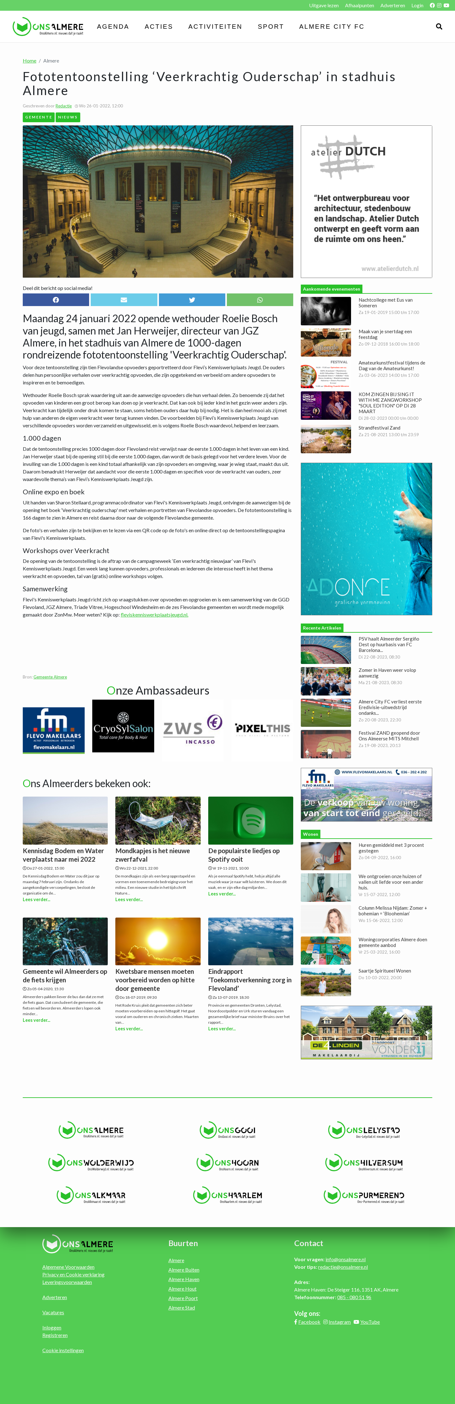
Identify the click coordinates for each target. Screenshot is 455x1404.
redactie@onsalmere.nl (343, 1267)
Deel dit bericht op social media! (58, 288)
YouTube (370, 1322)
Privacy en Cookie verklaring (73, 1274)
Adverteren (392, 5)
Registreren (55, 1335)
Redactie (64, 105)
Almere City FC (332, 26)
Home (29, 60)
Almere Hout (182, 1289)
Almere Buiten (183, 1270)
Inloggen (51, 1327)
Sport (271, 26)
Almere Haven (183, 1279)
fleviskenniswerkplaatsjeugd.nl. (154, 615)
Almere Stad (181, 1308)
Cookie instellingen (63, 1350)
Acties (159, 26)
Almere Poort (183, 1298)
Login (417, 5)
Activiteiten (215, 26)
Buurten (183, 1243)
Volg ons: (307, 1313)
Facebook (309, 1322)
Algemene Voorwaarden (68, 1267)
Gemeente (38, 117)
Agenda (113, 26)
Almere (176, 1260)
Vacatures (53, 1312)
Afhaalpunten (359, 5)
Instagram (340, 1322)
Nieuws (68, 117)
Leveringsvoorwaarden (67, 1282)
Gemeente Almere (50, 676)
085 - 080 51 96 (354, 1297)
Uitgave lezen (324, 5)
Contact (308, 1243)
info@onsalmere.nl (345, 1259)
